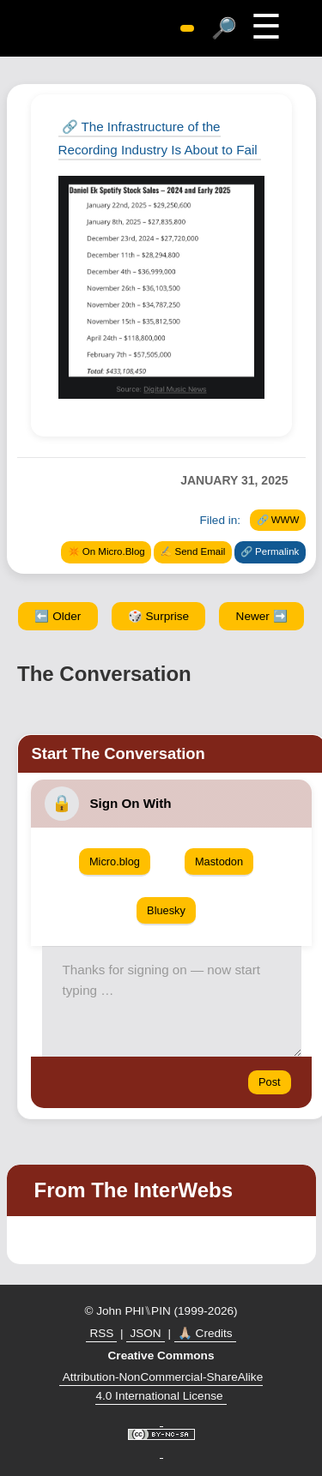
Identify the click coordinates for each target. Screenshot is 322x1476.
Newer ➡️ (262, 616)
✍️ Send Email (192, 551)
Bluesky (166, 910)
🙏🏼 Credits (205, 1333)
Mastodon (219, 861)
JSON (145, 1333)
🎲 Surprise (158, 616)
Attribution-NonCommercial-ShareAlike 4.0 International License (163, 1386)
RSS (101, 1333)
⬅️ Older (57, 616)
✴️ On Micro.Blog (106, 551)
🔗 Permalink (269, 551)
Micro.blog (114, 861)
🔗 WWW (278, 520)
